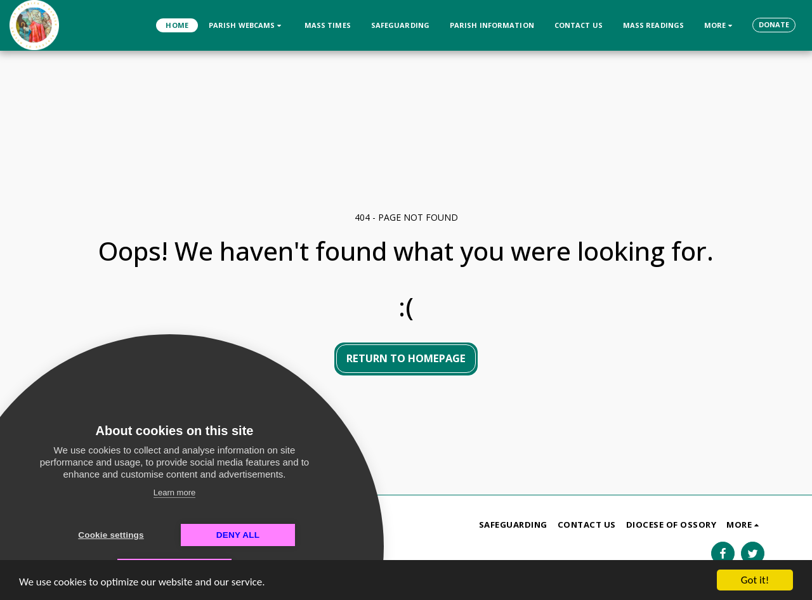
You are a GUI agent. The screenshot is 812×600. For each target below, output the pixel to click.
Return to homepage (406, 358)
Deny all (237, 535)
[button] (246, 25)
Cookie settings (111, 535)
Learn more (174, 492)
